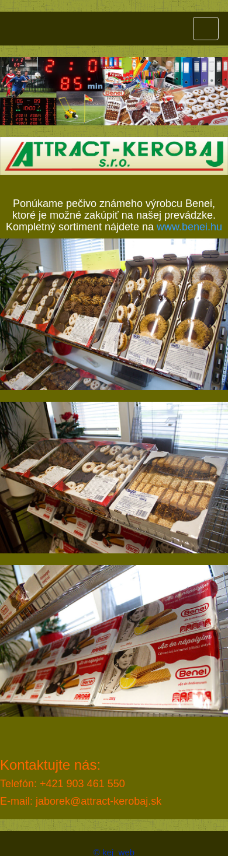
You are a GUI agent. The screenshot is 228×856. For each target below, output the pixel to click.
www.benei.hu (189, 227)
